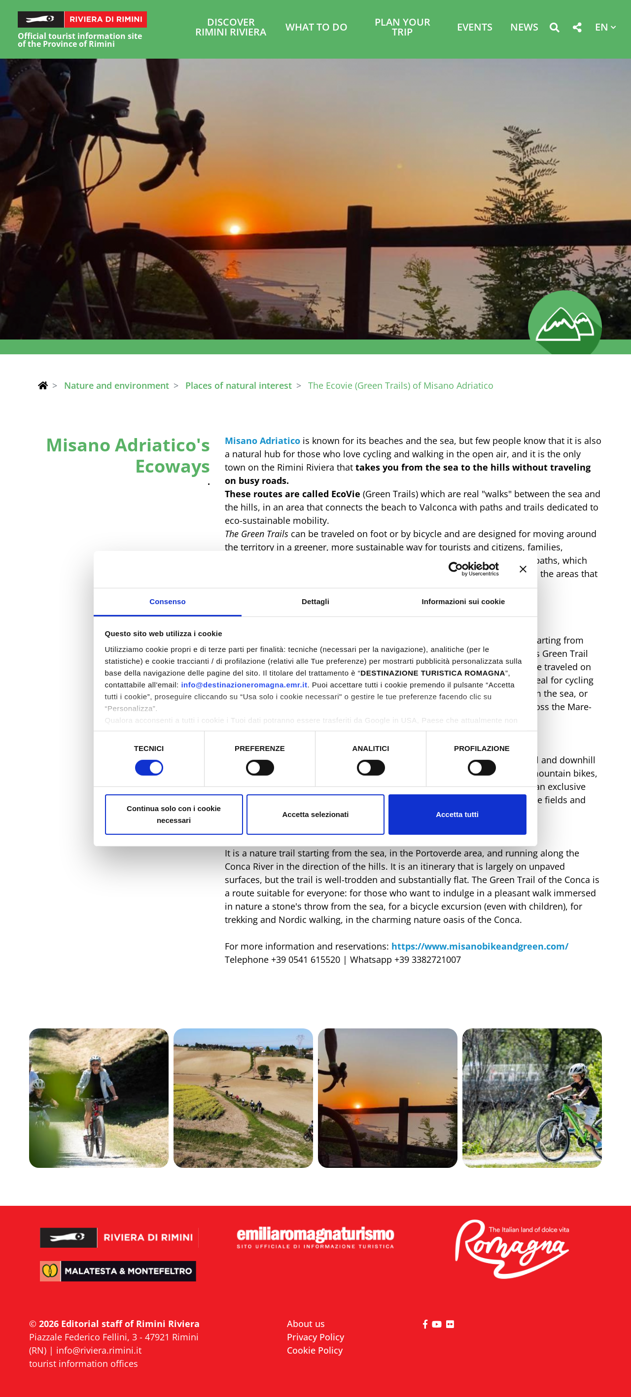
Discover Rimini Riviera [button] (230, 27)
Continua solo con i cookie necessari (174, 814)
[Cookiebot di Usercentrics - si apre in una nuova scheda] (456, 569)
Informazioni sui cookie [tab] (463, 601)
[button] (554, 29)
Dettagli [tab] (315, 601)
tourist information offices (83, 1363)
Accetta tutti (457, 814)
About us (306, 1323)
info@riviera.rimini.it (98, 1350)
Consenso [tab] (167, 601)
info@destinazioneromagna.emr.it (244, 684)
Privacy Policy (315, 1337)
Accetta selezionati (315, 814)
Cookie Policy (315, 1350)
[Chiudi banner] (523, 569)
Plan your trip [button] (402, 27)
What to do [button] (316, 28)
